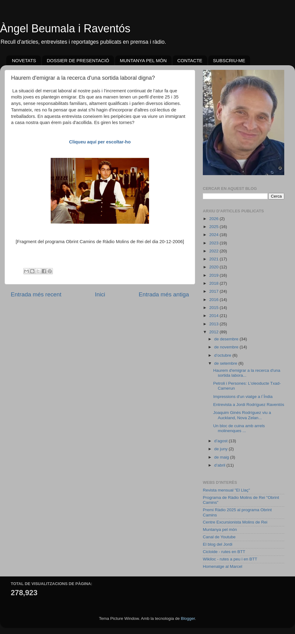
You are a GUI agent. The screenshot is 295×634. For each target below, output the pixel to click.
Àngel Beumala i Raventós (65, 28)
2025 (214, 226)
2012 (214, 332)
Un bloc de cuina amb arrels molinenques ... (239, 428)
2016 (214, 299)
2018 (214, 283)
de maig (222, 457)
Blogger (188, 618)
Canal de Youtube (219, 537)
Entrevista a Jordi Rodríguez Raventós (248, 404)
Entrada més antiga (164, 294)
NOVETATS (24, 60)
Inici (100, 294)
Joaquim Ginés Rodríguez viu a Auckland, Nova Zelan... (242, 415)
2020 (214, 267)
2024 (214, 234)
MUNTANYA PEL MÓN (143, 60)
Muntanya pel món (220, 529)
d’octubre (223, 355)
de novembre (227, 347)
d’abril (220, 465)
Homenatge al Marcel (222, 566)
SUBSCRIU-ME (229, 60)
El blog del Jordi (217, 544)
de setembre (226, 363)
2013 (214, 324)
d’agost (221, 441)
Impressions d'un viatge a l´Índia (243, 396)
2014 (214, 315)
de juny (221, 449)
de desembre (227, 339)
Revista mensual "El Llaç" (226, 490)
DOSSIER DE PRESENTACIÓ (78, 60)
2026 (214, 218)
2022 (214, 251)
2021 (214, 259)
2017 (214, 291)
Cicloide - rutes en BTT (224, 551)
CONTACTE (189, 60)
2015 (214, 307)
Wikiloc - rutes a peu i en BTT (230, 559)
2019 (214, 275)
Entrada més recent (36, 294)
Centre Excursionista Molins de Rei (235, 522)
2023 (214, 243)
